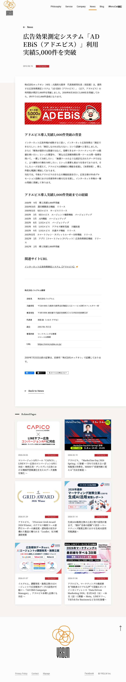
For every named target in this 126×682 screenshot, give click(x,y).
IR (109, 6)
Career (118, 6)
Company (81, 6)
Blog (102, 6)
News (92, 6)
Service (69, 6)
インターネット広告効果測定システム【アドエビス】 (50, 266)
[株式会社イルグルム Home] (9, 13)
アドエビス (43, 66)
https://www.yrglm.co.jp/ (49, 344)
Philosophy (56, 6)
